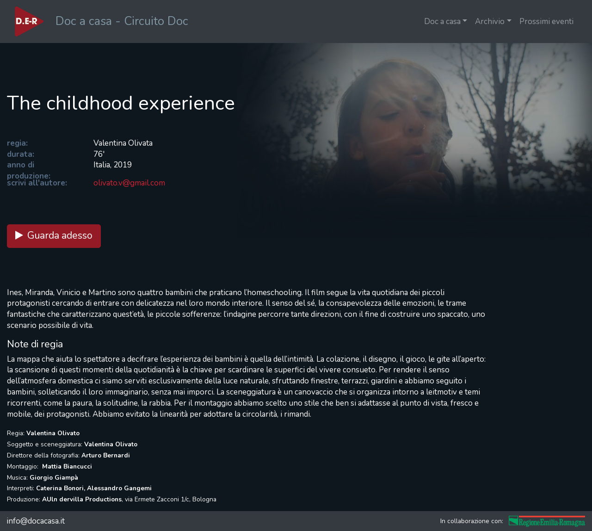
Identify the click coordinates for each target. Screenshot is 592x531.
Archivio (490, 21)
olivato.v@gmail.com (129, 183)
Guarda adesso (53, 235)
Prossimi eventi (546, 21)
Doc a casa (442, 21)
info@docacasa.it (35, 521)
